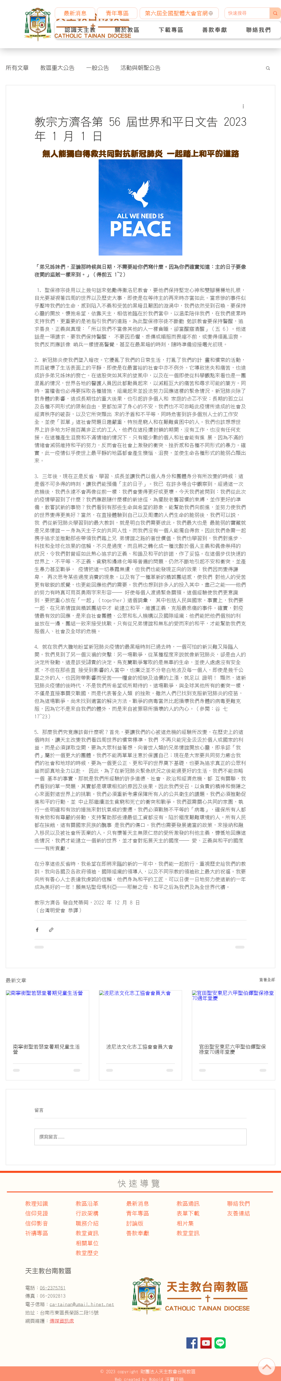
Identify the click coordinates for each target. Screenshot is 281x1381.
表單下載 (188, 1213)
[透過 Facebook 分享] (37, 930)
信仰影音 (36, 1223)
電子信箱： (69, 1304)
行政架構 (87, 1213)
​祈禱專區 (36, 1233)
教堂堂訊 (188, 1233)
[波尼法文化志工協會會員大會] (140, 1014)
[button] (80, 30)
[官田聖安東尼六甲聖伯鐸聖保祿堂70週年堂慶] (233, 1014)
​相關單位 (87, 1243)
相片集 (185, 1223)
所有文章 (17, 68)
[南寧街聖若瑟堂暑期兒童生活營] (47, 1014)
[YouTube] (206, 1343)
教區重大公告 (57, 68)
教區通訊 (188, 1203)
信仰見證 (36, 1213)
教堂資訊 (87, 1233)
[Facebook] (192, 1343)
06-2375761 (53, 1287)
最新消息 (137, 1203)
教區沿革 (87, 1203)
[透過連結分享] (51, 930)
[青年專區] (117, 13)
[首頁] (266, 1366)
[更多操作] (243, 105)
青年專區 (137, 1213)
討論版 (134, 1223)
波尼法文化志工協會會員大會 (139, 1046)
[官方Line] (220, 1343)
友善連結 (238, 1213)
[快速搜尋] (242, 13)
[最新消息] (75, 13)
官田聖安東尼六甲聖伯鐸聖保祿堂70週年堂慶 (232, 1049)
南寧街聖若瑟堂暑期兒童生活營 (46, 1049)
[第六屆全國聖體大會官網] (179, 13)
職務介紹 (87, 1223)
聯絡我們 (238, 1203)
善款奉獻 (137, 1233)
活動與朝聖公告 (140, 68)
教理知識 (36, 1203)
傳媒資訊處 (62, 1320)
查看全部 (267, 980)
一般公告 (97, 68)
